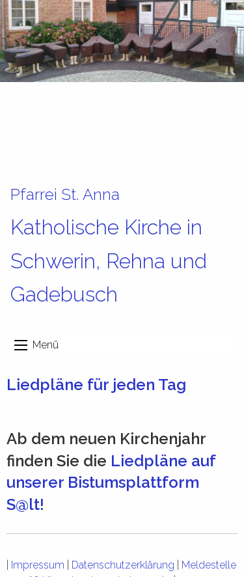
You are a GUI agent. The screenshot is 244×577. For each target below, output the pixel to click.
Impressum (37, 565)
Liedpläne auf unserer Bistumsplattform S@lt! (111, 482)
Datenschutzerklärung (123, 565)
